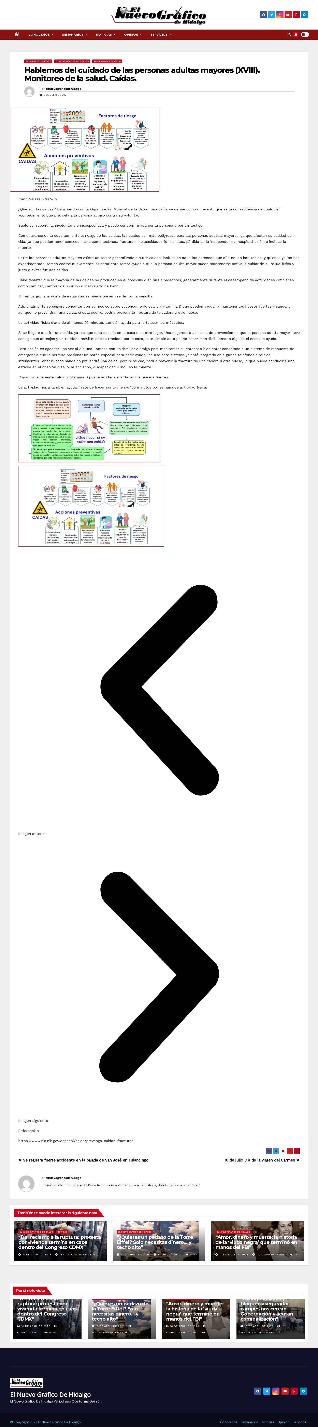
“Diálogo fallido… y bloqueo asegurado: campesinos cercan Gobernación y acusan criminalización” (267, 1309)
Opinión (133, 34)
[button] (289, 34)
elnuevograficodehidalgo (63, 89)
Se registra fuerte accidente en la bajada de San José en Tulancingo (83, 1160)
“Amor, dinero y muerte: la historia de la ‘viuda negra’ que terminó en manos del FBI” (256, 1242)
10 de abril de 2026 (36, 1254)
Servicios (160, 34)
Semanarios (74, 34)
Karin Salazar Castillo (107, 61)
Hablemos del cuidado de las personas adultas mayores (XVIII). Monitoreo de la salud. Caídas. (142, 74)
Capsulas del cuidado (38, 61)
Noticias (105, 34)
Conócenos (40, 34)
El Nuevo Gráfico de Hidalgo (72, 61)
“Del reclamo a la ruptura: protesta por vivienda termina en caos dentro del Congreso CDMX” (59, 1242)
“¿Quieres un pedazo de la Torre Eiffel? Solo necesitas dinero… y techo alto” (155, 1242)
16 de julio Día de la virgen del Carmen (262, 1160)
